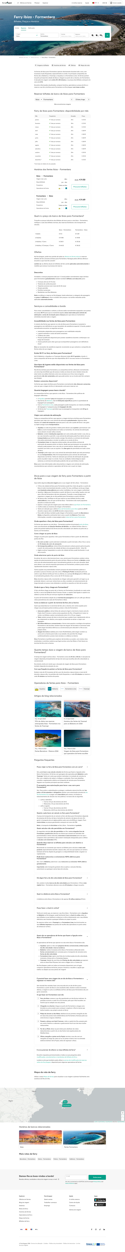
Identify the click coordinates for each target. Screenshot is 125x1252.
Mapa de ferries (49, 1076)
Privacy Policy (97, 1181)
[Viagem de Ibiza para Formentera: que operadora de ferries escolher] (77, 742)
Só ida (17, 28)
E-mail (68, 1176)
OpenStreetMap (121, 1121)
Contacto (72, 1205)
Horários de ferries (25, 1212)
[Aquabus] (40, 688)
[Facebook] (91, 1229)
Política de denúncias (69, 1243)
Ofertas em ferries (24, 3)
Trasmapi (49, 409)
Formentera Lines (47, 405)
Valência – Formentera (76, 1159)
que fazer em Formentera (82, 504)
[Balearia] (53, 688)
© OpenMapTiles (108, 1121)
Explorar (45, 3)
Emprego (47, 1205)
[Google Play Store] (100, 1200)
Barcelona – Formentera (27, 1159)
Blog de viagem (24, 1202)
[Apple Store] (100, 1204)
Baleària (49, 401)
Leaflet (95, 1121)
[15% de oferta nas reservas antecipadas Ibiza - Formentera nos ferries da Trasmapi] (48, 713)
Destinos (22, 1205)
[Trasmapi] (84, 688)
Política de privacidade (55, 1243)
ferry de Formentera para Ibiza (68, 509)
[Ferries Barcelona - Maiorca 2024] (48, 742)
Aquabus (42, 398)
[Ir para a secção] (42, 65)
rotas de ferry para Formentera (76, 517)
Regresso (23, 28)
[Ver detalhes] (58, 1179)
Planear (37, 3)
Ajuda (87, 3)
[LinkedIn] (104, 1229)
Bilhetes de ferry (23, 57)
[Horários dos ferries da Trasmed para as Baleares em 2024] (77, 713)
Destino (42, 34)
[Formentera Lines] (68, 688)
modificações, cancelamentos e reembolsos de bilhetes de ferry (57, 1057)
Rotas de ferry (35, 57)
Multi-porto (31, 28)
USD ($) (104, 3)
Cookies (46, 1243)
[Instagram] (96, 1229)
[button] (41, 99)
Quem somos (48, 1199)
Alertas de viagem (75, 1210)
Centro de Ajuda (74, 1202)
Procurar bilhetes (80, 187)
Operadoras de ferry (25, 1215)
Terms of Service (69, 1183)
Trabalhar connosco (50, 1202)
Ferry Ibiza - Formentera (48, 57)
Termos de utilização (36, 1243)
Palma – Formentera (60, 1159)
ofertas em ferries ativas (72, 256)
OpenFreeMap (101, 1121)
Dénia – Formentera (44, 1159)
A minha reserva (77, 3)
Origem (18, 34)
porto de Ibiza (83, 524)
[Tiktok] (100, 1229)
